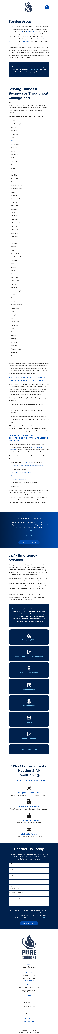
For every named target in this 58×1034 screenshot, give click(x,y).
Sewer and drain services (18, 479)
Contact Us (28, 1013)
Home (29, 999)
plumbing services (32, 31)
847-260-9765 (29, 967)
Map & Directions (29, 980)
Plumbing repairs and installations (21, 472)
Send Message (29, 923)
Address (11, 886)
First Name (12, 864)
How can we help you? (15, 898)
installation (28, 462)
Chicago (13, 141)
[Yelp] (25, 1021)
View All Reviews (29, 542)
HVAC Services (29, 1002)
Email (10, 881)
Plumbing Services (29, 1006)
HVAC (22, 31)
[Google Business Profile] (33, 1021)
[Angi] (29, 1021)
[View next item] (31, 536)
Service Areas (29, 1010)
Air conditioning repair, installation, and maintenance (27, 465)
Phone (11, 875)
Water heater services (17, 476)
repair (22, 462)
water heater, (26, 41)
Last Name (12, 869)
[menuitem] (21, 1033)
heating (39, 39)
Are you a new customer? (16, 892)
